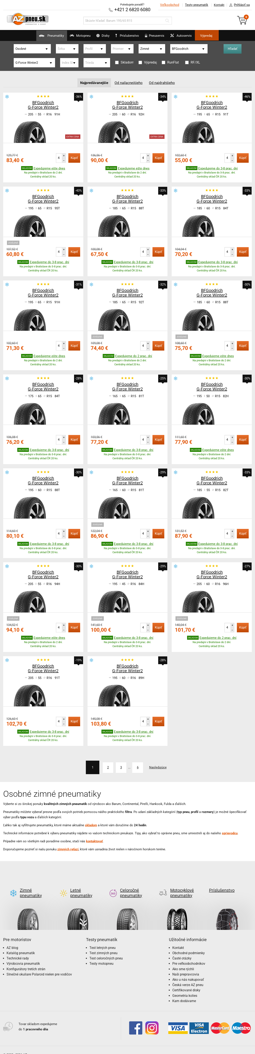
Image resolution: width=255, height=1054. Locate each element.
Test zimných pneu (103, 946)
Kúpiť (74, 157)
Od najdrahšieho (163, 82)
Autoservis (192, 37)
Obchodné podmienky (188, 946)
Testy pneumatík (194, 5)
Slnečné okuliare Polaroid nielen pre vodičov (39, 967)
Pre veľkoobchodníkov (188, 956)
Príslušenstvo (130, 36)
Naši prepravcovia (185, 967)
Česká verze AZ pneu (187, 978)
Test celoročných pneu (106, 951)
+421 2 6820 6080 (132, 9)
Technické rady (18, 951)
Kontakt (217, 5)
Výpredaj (223, 36)
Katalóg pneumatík (21, 946)
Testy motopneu (101, 956)
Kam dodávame (184, 994)
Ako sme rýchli (183, 962)
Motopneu (69, 37)
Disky (97, 37)
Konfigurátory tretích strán (26, 962)
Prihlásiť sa (238, 5)
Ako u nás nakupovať (188, 972)
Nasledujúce (164, 767)
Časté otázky (182, 951)
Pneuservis (160, 37)
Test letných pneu (102, 941)
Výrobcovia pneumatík (23, 956)
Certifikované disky (186, 983)
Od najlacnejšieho (129, 82)
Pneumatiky (34, 37)
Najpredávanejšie (93, 82)
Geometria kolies (184, 988)
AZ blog (12, 941)
